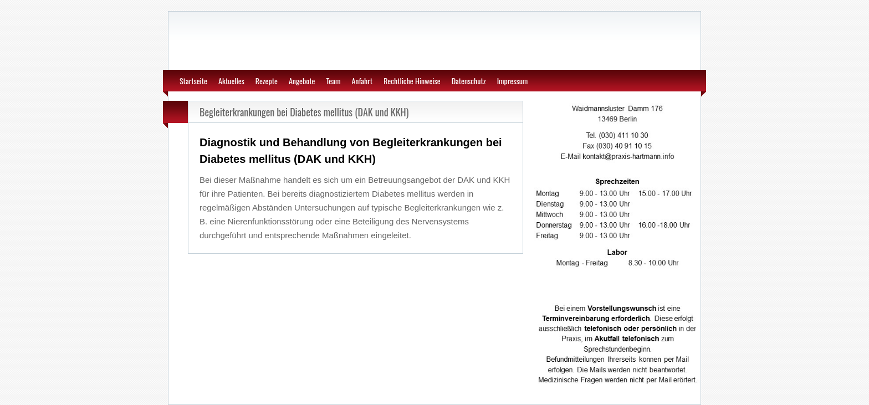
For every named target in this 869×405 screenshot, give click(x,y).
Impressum (512, 80)
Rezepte (266, 80)
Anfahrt (361, 80)
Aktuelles (231, 80)
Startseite (193, 80)
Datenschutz (469, 80)
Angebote (302, 80)
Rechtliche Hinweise (412, 80)
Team (333, 80)
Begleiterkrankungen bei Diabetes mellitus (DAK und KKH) (304, 112)
